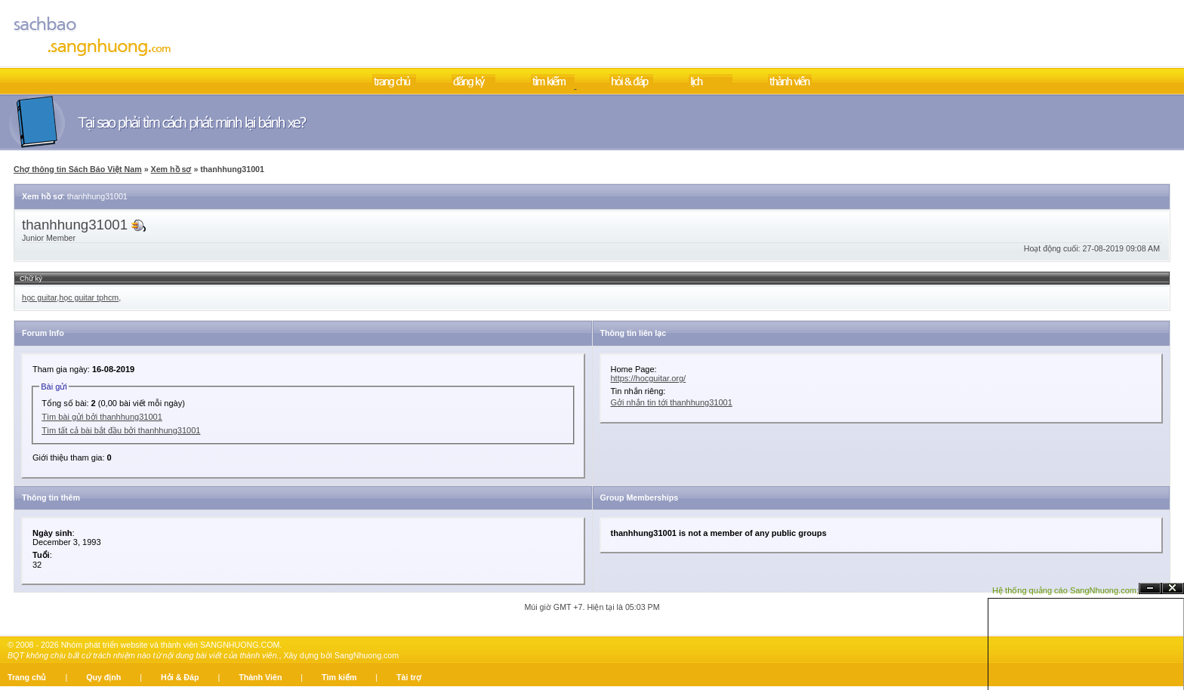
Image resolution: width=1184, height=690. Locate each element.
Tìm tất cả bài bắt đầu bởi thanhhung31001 (121, 430)
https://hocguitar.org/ (648, 378)
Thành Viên (260, 677)
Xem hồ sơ (171, 169)
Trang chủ (27, 677)
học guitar (39, 297)
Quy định (103, 677)
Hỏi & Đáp (180, 677)
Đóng (1172, 588)
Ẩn (1150, 588)
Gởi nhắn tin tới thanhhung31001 (671, 402)
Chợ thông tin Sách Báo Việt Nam (78, 169)
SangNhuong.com (367, 655)
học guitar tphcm (89, 297)
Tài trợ (408, 677)
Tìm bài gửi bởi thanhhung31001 (102, 416)
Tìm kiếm (339, 677)
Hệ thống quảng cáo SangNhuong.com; (1065, 590)
